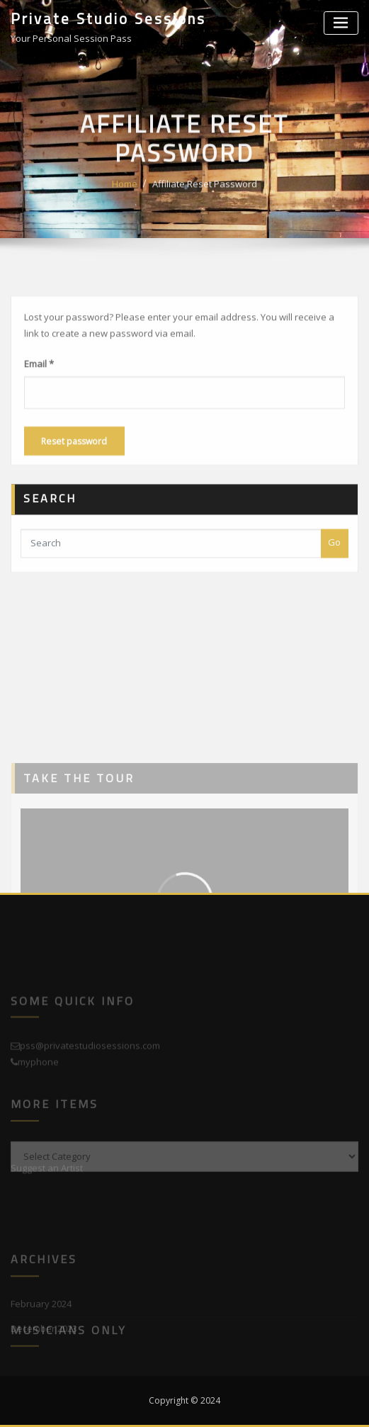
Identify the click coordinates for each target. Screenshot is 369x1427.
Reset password (74, 466)
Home (124, 197)
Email (39, 388)
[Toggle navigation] (341, 23)
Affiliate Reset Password (204, 197)
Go (334, 556)
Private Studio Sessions (108, 18)
